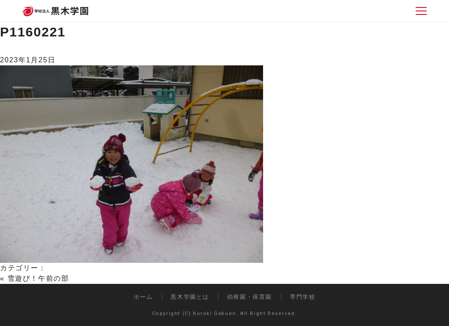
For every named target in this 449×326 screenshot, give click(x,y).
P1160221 (33, 32)
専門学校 (302, 297)
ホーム (143, 297)
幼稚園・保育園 (249, 297)
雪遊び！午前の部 (38, 278)
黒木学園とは (190, 297)
